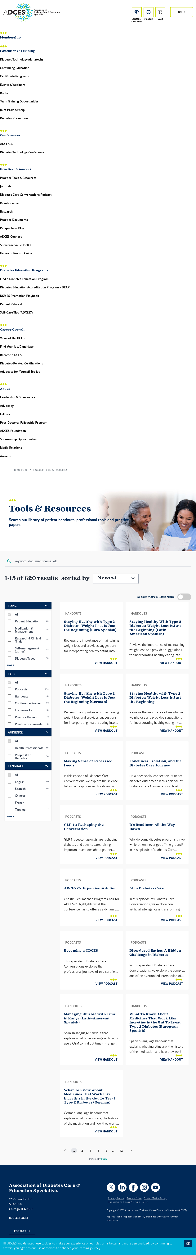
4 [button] (98, 1150)
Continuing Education (14, 67)
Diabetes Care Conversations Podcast (25, 194)
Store (181, 12)
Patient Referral (11, 304)
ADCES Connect (11, 236)
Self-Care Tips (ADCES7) (16, 312)
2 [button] (82, 1150)
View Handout (106, 663)
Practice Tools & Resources (18, 177)
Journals (5, 186)
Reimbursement (11, 203)
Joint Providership (12, 109)
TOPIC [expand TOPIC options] (28, 605)
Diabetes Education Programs (24, 270)
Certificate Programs (14, 76)
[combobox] (98, 561)
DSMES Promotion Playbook (19, 295)
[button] (131, 1150)
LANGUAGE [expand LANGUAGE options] (28, 766)
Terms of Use (134, 1198)
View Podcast (106, 794)
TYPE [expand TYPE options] (28, 673)
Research (6, 211)
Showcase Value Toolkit (15, 245)
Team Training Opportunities (19, 101)
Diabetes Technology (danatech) (21, 59)
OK (188, 1243)
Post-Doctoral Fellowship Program (23, 422)
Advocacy (7, 405)
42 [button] (121, 1150)
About (5, 389)
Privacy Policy (116, 1198)
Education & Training (17, 51)
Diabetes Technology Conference (22, 152)
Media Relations (11, 447)
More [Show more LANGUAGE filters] (10, 816)
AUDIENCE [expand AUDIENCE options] (28, 732)
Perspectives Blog (12, 228)
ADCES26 (6, 144)
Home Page (20, 470)
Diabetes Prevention (14, 118)
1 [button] (74, 1150)
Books (4, 93)
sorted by (75, 578)
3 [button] (90, 1150)
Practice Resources (15, 169)
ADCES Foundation (13, 430)
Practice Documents (14, 219)
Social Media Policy (155, 1198)
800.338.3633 (18, 1218)
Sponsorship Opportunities (18, 439)
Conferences (10, 135)
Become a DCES (11, 355)
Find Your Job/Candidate (16, 346)
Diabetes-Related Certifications (21, 363)
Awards (5, 456)
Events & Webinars (12, 84)
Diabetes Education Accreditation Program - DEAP (35, 287)
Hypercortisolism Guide (16, 253)
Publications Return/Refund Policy (128, 1201)
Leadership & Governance (17, 397)
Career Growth (12, 330)
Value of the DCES (12, 338)
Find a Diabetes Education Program (24, 279)
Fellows (5, 414)
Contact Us (22, 1231)
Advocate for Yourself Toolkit (20, 371)
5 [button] (106, 1150)
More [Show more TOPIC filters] (10, 665)
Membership (10, 37)
